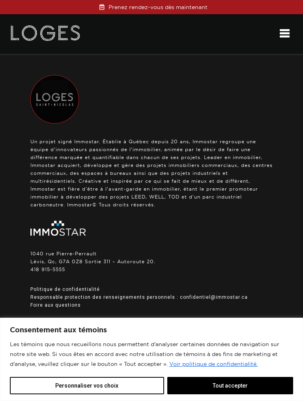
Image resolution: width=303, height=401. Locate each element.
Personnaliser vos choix (86, 385)
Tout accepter (230, 385)
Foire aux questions (55, 305)
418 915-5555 (47, 269)
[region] (151, 359)
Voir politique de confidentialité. (213, 364)
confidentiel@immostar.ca (214, 297)
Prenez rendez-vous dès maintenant (158, 7)
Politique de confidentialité (65, 289)
